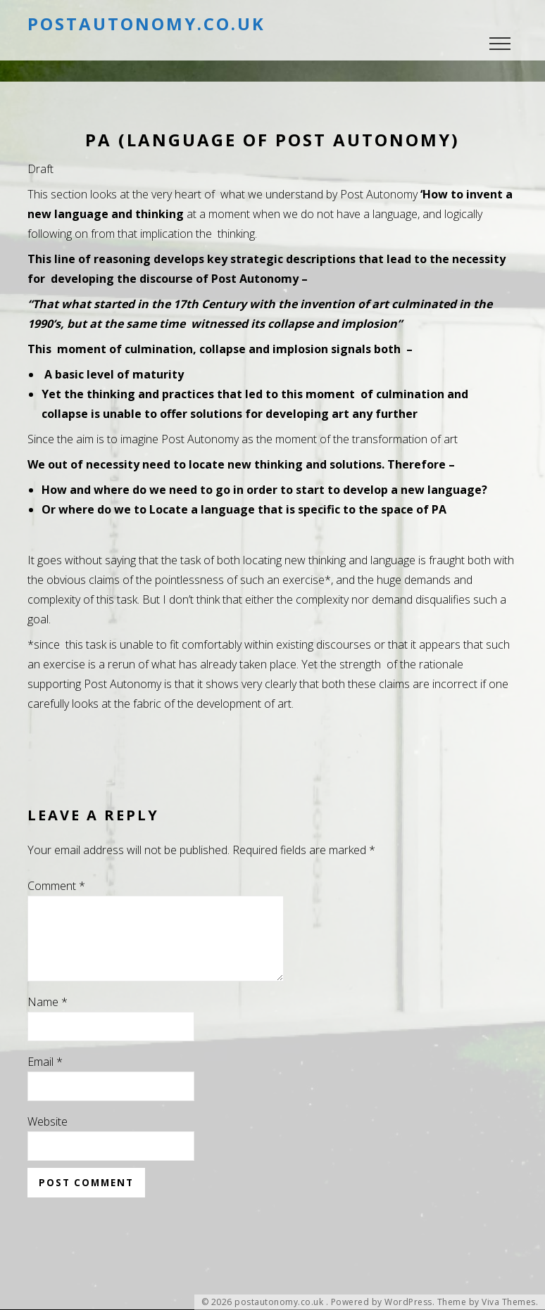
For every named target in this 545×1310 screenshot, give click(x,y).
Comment (56, 886)
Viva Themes (509, 1302)
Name (47, 1018)
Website (47, 1138)
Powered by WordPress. (383, 1302)
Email (45, 1078)
